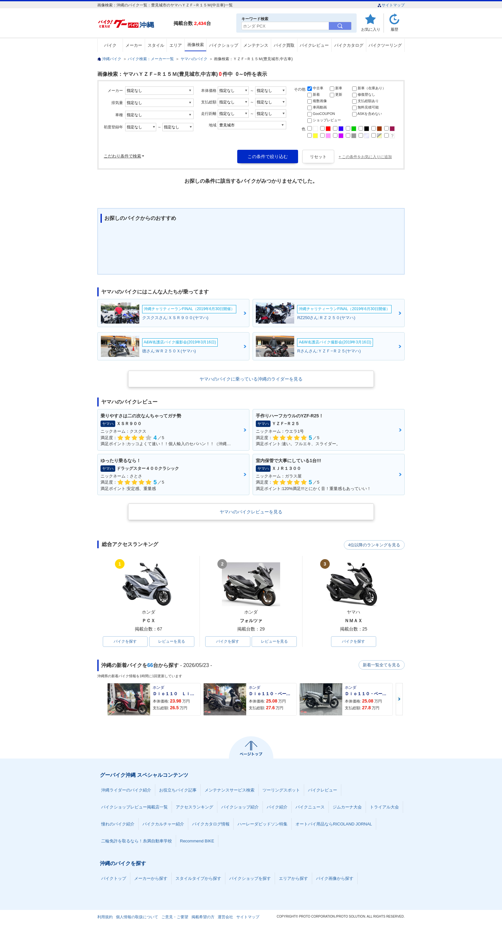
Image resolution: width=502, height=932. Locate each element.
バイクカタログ (348, 45)
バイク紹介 (277, 807)
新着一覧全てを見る (382, 665)
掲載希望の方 (203, 917)
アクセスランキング (194, 807)
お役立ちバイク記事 (178, 790)
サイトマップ (391, 5)
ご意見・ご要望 (174, 917)
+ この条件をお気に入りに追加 (365, 157)
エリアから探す (293, 878)
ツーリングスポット (281, 790)
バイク (110, 45)
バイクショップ (223, 45)
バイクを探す (125, 641)
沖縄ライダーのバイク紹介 (126, 790)
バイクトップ (113, 878)
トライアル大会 (384, 807)
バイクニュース (310, 807)
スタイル (156, 45)
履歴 (394, 29)
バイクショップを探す (250, 878)
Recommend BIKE (197, 841)
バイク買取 (284, 45)
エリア (175, 45)
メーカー (133, 45)
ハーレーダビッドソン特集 (262, 824)
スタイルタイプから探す (198, 878)
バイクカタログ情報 (211, 824)
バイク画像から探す (334, 878)
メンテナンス (255, 45)
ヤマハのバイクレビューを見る (251, 511)
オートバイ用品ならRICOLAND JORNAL (334, 824)
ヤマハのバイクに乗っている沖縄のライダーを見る (251, 379)
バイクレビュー (314, 45)
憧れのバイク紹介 (117, 824)
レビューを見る (171, 641)
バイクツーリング (385, 45)
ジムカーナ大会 (347, 807)
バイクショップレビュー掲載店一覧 (134, 807)
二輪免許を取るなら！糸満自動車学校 (136, 841)
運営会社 (225, 917)
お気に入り (370, 29)
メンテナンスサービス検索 (230, 790)
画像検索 (195, 44)
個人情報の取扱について (137, 917)
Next (399, 699)
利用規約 (105, 917)
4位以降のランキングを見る (375, 544)
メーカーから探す (150, 878)
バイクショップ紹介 (240, 807)
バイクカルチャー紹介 (163, 824)
